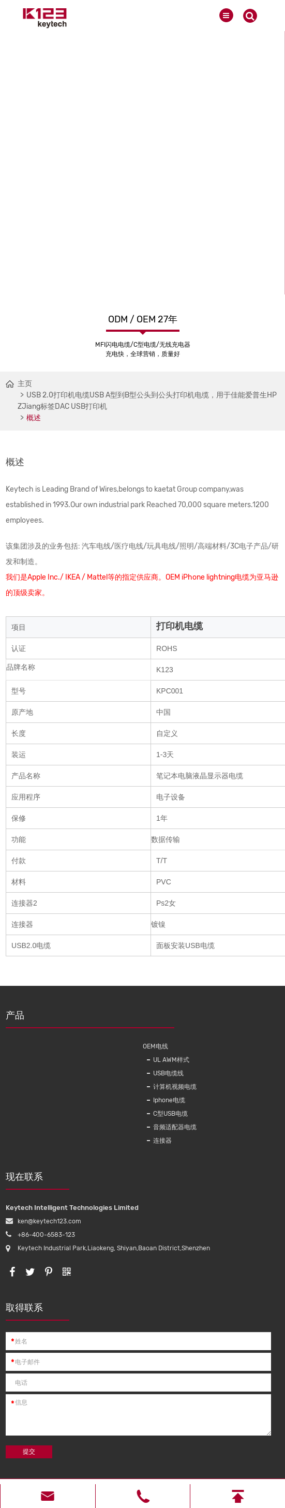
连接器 (162, 1140)
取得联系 (37, 1311)
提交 (29, 1451)
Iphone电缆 (169, 1100)
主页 (25, 383)
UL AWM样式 (171, 1059)
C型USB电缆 (170, 1113)
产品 (71, 1019)
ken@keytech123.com (49, 1221)
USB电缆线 (168, 1073)
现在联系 (37, 1180)
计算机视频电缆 (175, 1086)
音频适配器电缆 (175, 1127)
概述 (33, 417)
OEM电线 (155, 1046)
